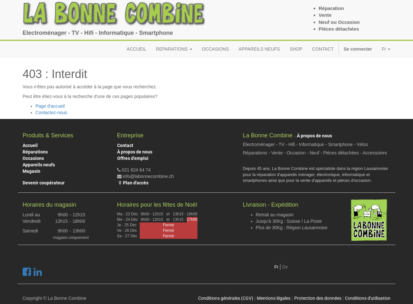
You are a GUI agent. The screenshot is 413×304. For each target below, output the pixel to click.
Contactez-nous (51, 112)
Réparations (35, 151)
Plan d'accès (135, 182)
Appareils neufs (39, 164)
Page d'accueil (50, 106)
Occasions (33, 158)
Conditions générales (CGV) (225, 298)
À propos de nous (134, 151)
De (285, 267)
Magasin (31, 171)
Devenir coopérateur (44, 182)
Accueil (30, 145)
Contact (125, 145)
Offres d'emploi (132, 158)
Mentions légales (273, 298)
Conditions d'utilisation (367, 298)
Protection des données (317, 298)
